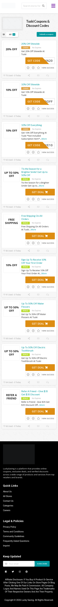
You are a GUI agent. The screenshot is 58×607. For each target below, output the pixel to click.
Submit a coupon (46, 34)
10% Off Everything (31, 125)
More (44, 138)
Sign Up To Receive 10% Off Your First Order (33, 261)
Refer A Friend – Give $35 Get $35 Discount (34, 393)
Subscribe (42, 564)
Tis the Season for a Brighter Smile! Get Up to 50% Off (34, 171)
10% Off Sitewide (30, 84)
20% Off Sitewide (30, 43)
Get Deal (40, 192)
